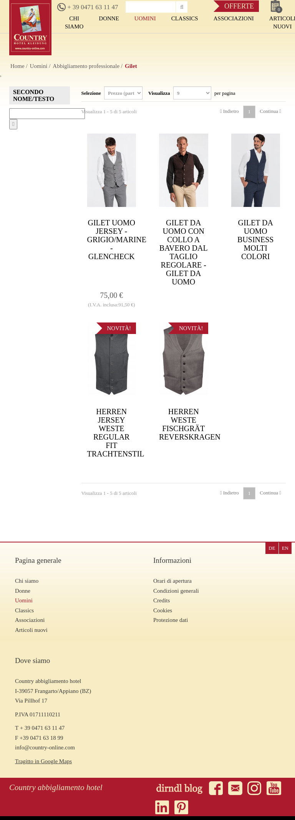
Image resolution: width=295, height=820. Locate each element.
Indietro (229, 111)
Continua (270, 111)
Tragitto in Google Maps (43, 761)
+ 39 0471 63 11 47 (87, 7)
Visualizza (191, 92)
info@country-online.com (45, 747)
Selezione (112, 92)
